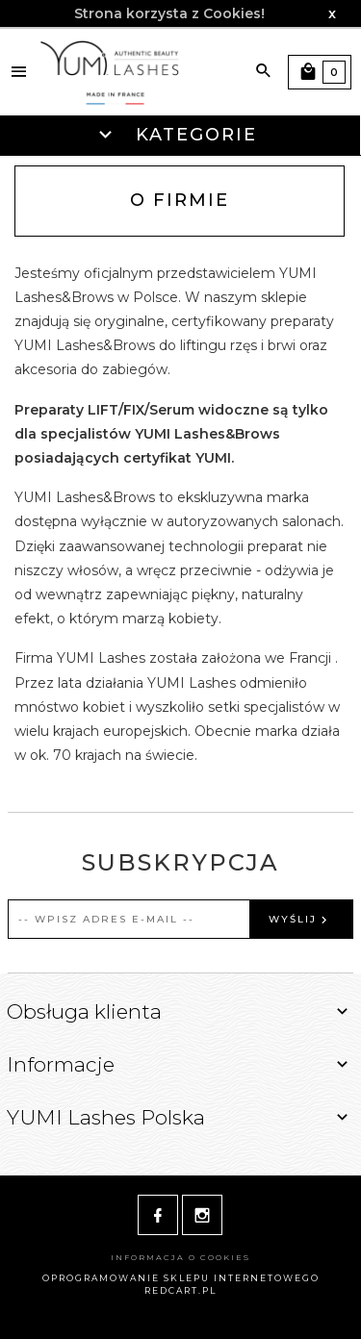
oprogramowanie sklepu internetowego (181, 1278)
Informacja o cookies (180, 1257)
